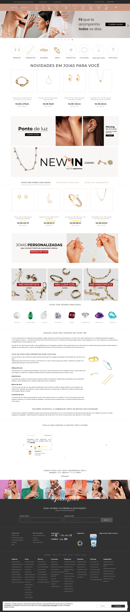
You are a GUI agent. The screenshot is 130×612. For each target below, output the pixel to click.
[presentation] (2, 25)
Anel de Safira (28, 572)
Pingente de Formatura (69, 564)
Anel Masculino (28, 592)
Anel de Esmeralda (29, 561)
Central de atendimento (39, 535)
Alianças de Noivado (16, 569)
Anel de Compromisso (30, 577)
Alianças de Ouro (16, 572)
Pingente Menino (68, 586)
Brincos (49, 7)
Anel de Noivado (29, 584)
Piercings (90, 7)
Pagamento (36, 540)
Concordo (118, 606)
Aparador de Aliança (16, 579)
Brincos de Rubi (42, 569)
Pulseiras (83, 7)
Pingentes (75, 7)
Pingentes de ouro (55, 581)
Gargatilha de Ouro (55, 586)
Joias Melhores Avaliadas (36, 183)
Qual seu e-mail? (69, 516)
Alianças (36, 7)
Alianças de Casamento (17, 564)
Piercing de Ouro (94, 561)
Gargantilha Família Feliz (109, 576)
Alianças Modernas (16, 574)
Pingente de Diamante (69, 561)
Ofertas (106, 7)
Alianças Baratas (16, 561)
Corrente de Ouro (55, 569)
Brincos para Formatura (43, 582)
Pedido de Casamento (30, 574)
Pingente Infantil (68, 578)
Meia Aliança (28, 582)
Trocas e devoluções (38, 542)
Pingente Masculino (69, 581)
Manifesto (14, 542)
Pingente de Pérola (68, 573)
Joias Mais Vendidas (67, 183)
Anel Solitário (28, 587)
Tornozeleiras (80, 577)
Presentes (99, 7)
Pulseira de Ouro (81, 567)
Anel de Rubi (28, 569)
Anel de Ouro (28, 589)
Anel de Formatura (29, 564)
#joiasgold (52, 472)
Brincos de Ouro (42, 561)
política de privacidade (49, 605)
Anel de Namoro (28, 567)
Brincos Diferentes (42, 574)
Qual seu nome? (24, 516)
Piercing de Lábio (94, 574)
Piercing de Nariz (94, 567)
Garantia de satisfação (17, 540)
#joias (59, 472)
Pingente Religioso (68, 588)
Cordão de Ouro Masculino (57, 567)
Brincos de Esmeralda (43, 567)
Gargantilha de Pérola (108, 573)
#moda (72, 472)
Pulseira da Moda (81, 564)
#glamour (65, 472)
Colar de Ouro (54, 561)
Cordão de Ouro (54, 564)
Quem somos (15, 535)
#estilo (78, 472)
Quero (106, 520)
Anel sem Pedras (29, 597)
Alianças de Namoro (16, 567)
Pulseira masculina (81, 572)
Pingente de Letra (68, 567)
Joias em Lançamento (97, 183)
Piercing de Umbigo (95, 569)
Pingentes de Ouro (68, 591)
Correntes (57, 7)
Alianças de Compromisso (18, 582)
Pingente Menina (68, 583)
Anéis (43, 7)
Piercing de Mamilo (95, 572)
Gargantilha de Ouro (108, 561)
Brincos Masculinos (42, 579)
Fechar (103, 606)
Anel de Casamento (29, 579)
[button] (61, 39)
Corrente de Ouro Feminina (57, 572)
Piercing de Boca (94, 577)
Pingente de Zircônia (69, 576)
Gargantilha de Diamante (109, 568)
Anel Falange (28, 594)
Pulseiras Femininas (82, 569)
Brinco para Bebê (42, 564)
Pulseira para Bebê (81, 561)
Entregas (35, 537)
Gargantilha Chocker (108, 578)
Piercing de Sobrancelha (96, 579)
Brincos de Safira (42, 572)
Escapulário (106, 581)
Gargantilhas (66, 7)
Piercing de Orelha (94, 564)
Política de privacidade (17, 537)
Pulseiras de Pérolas (82, 574)
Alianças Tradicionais (17, 577)
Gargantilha (54, 583)
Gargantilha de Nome (108, 571)
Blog (13, 544)
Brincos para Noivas (42, 577)
